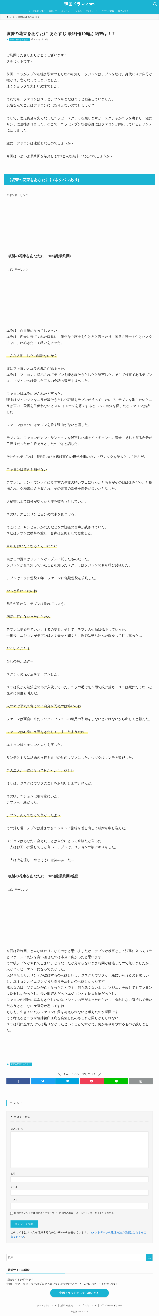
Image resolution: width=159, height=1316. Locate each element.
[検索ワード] (79, 1257)
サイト (14, 1200)
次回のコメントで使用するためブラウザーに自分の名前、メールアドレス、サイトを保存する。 (65, 1213)
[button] (18, 1081)
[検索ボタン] (155, 4)
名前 (13, 1173)
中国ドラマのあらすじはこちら (79, 1292)
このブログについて (87, 1305)
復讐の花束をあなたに (19, 39)
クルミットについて (47, 1305)
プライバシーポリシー (111, 1305)
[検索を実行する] (149, 1257)
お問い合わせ (66, 1305)
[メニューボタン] (4, 4)
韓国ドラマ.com (79, 4)
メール (14, 1187)
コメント (17, 1128)
